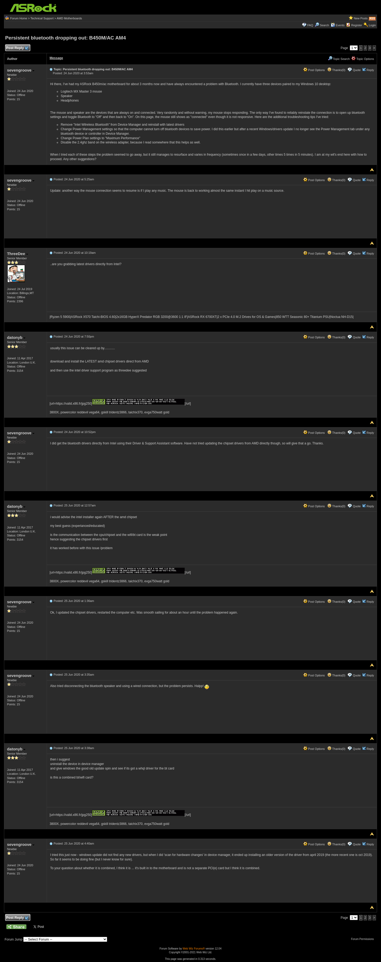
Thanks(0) (336, 70)
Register (356, 25)
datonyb (16, 337)
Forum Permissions (364, 939)
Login (372, 25)
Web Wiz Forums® (194, 948)
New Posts (361, 18)
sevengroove (20, 70)
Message (56, 58)
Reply (370, 70)
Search (324, 25)
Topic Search (339, 58)
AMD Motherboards (69, 18)
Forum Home (18, 18)
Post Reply (17, 48)
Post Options (314, 70)
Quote (357, 70)
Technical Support (41, 18)
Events (338, 25)
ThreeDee (17, 253)
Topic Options (362, 58)
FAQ (310, 25)
